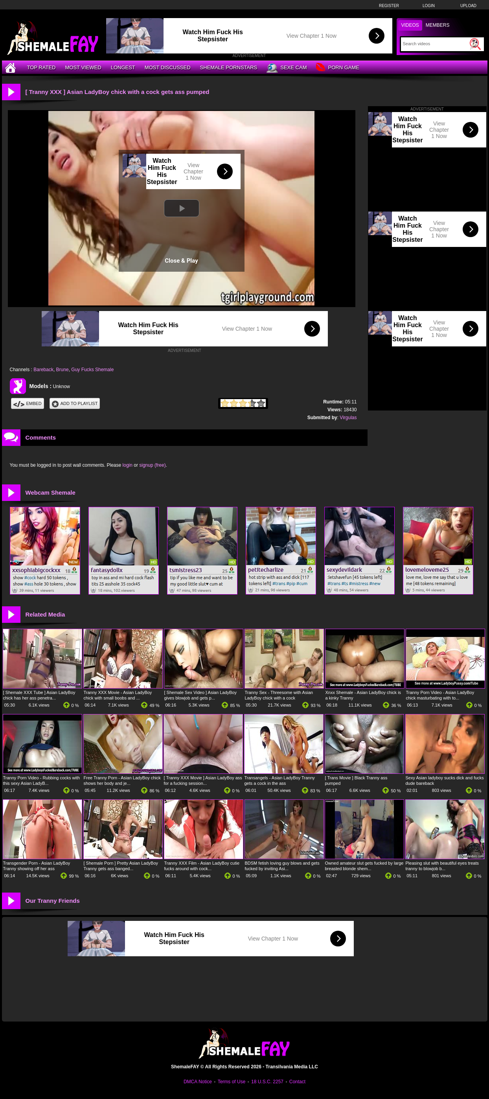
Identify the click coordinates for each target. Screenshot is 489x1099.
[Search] (435, 43)
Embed (27, 403)
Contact (297, 1081)
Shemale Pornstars (228, 67)
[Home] (11, 67)
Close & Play (181, 260)
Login (429, 6)
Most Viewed (83, 67)
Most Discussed (168, 67)
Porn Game (337, 68)
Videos (410, 25)
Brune (62, 369)
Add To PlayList (75, 403)
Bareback (43, 369)
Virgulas (348, 417)
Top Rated (41, 67)
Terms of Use (232, 1081)
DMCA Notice (198, 1081)
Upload (468, 6)
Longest (123, 67)
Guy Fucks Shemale (92, 369)
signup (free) (152, 465)
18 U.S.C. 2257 (267, 1081)
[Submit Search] (475, 44)
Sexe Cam (287, 68)
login (127, 465)
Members (438, 25)
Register (389, 6)
